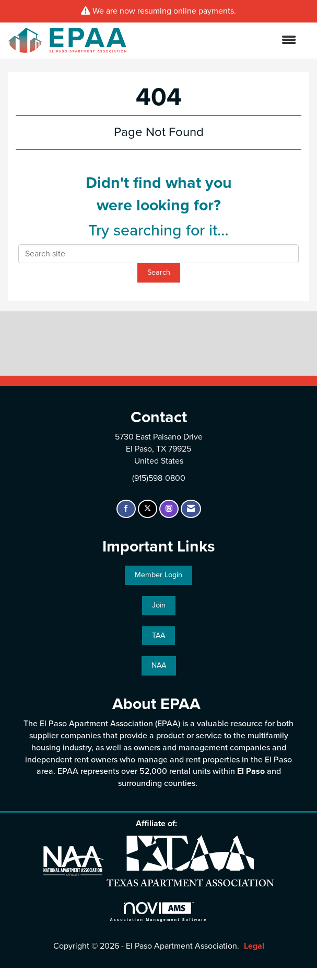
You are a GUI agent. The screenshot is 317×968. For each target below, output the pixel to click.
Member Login (158, 574)
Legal (254, 946)
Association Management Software (158, 911)
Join (159, 605)
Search (158, 272)
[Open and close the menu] (216, 40)
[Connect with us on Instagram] (169, 509)
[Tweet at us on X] (147, 509)
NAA (158, 665)
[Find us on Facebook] (126, 509)
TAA (158, 635)
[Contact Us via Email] (191, 509)
